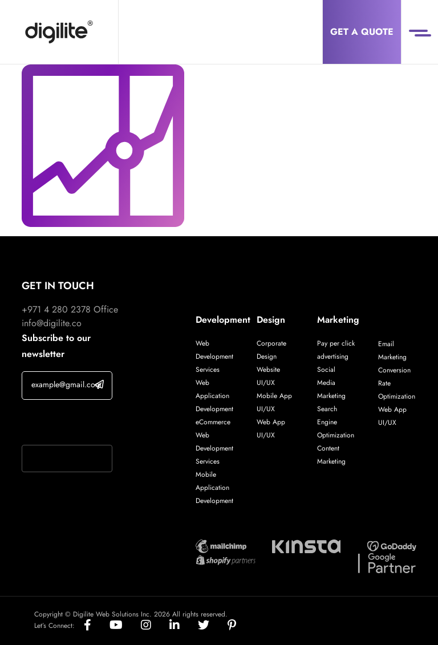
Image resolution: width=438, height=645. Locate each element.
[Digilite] (59, 32)
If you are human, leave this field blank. (67, 423)
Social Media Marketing (331, 382)
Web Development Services (214, 356)
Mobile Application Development (214, 487)
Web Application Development (214, 396)
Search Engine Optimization (335, 422)
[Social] (97, 625)
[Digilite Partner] (221, 544)
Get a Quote (362, 31)
